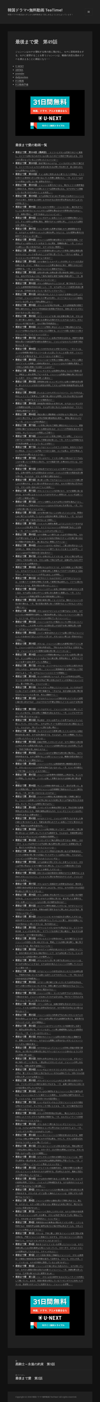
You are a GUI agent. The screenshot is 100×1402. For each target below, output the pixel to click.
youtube (19, 73)
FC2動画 (19, 80)
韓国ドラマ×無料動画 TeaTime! (35, 9)
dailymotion (21, 77)
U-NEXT (19, 66)
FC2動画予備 (21, 84)
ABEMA (19, 69)
